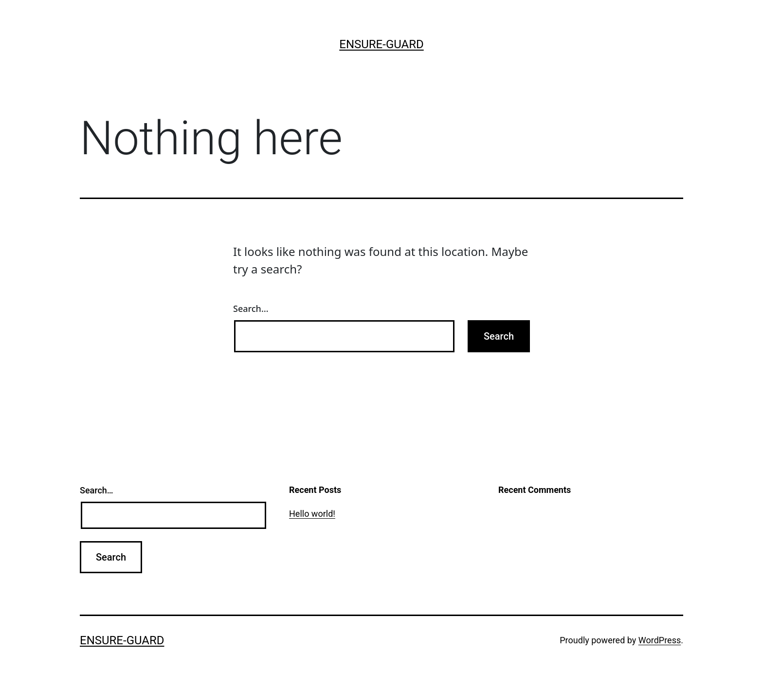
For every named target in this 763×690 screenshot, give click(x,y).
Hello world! (312, 513)
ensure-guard (381, 44)
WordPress (659, 640)
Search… (251, 308)
